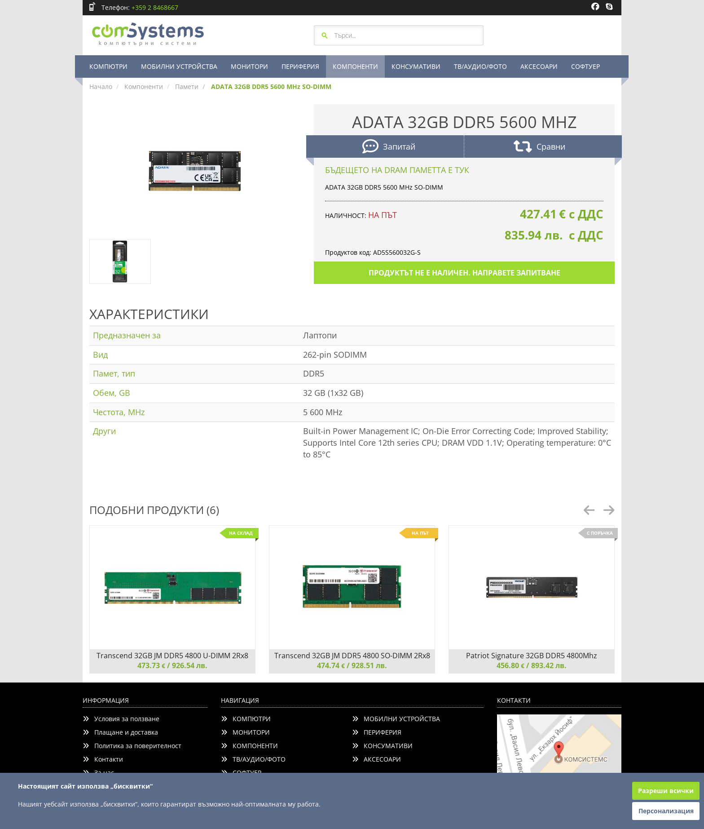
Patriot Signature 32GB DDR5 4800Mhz (531, 656)
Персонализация (666, 811)
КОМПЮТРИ (108, 66)
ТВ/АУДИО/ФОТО (480, 66)
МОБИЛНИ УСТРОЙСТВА (179, 66)
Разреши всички (666, 790)
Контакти (103, 759)
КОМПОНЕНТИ (355, 66)
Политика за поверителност (132, 745)
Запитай (388, 147)
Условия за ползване (121, 718)
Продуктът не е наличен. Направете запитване (464, 273)
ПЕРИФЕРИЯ (300, 66)
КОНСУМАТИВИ (416, 66)
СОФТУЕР (585, 66)
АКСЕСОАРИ (539, 66)
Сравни (539, 147)
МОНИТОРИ (249, 66)
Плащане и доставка (120, 732)
